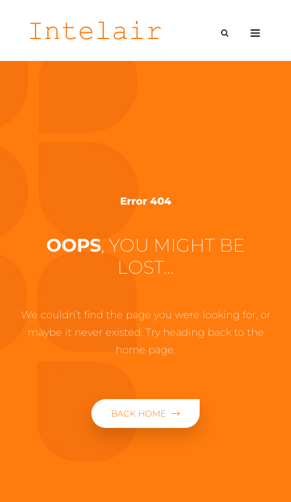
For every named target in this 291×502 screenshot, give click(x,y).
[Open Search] (225, 34)
